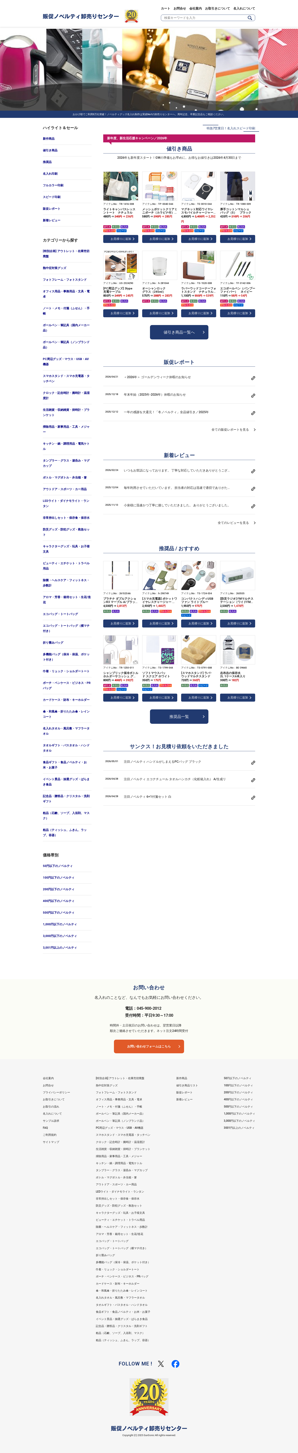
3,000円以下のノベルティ (60, 936)
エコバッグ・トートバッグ (60, 614)
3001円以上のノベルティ (239, 1127)
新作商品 (49, 138)
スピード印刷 (51, 197)
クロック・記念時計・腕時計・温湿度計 (66, 395)
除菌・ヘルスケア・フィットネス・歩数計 (66, 582)
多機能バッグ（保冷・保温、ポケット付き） (66, 657)
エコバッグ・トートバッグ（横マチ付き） (66, 628)
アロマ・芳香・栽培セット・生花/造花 (67, 599)
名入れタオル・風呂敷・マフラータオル (66, 731)
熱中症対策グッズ (54, 268)
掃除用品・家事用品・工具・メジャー (66, 429)
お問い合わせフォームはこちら (149, 1046)
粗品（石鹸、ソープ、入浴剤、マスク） (66, 815)
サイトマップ (51, 1142)
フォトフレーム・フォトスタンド (65, 279)
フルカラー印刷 (53, 185)
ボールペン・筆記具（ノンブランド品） (66, 344)
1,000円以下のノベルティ (60, 924)
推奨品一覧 (179, 716)
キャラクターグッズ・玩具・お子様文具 (66, 549)
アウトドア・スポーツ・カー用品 (65, 489)
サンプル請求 (51, 1120)
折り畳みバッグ (53, 642)
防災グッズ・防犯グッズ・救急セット (66, 532)
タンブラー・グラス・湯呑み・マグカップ (66, 463)
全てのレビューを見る (233, 523)
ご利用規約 (49, 1134)
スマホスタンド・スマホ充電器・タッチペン (66, 378)
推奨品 (47, 162)
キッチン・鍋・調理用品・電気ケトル (66, 446)
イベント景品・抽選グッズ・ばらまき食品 (66, 781)
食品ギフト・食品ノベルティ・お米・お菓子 (65, 765)
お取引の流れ (51, 1106)
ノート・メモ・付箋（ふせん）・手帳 (66, 311)
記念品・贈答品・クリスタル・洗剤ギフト (66, 798)
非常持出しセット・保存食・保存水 (66, 518)
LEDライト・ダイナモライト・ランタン (66, 503)
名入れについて (244, 8)
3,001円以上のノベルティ (60, 947)
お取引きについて (217, 8)
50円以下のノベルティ (58, 866)
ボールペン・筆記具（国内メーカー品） (66, 327)
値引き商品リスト (187, 1085)
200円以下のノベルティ (58, 889)
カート (165, 8)
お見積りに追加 (121, 239)
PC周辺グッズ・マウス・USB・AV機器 (66, 361)
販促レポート (51, 208)
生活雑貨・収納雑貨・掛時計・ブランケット (66, 412)
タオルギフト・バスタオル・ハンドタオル (66, 748)
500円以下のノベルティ (58, 912)
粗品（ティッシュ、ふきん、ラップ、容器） (65, 832)
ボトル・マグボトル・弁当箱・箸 (65, 477)
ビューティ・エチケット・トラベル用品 (66, 566)
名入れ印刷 (50, 173)
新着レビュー (51, 220)
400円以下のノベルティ (58, 901)
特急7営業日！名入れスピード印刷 (231, 128)
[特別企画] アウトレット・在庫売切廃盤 (66, 253)
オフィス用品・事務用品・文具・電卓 (66, 294)
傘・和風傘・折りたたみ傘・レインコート (66, 714)
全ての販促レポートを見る (230, 429)
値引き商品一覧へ (179, 332)
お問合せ (180, 8)
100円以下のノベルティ (58, 877)
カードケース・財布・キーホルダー (66, 700)
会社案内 (195, 8)
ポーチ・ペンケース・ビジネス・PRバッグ (67, 685)
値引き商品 (50, 150)
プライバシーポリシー (56, 1092)
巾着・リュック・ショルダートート (66, 671)
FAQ (45, 1127)
